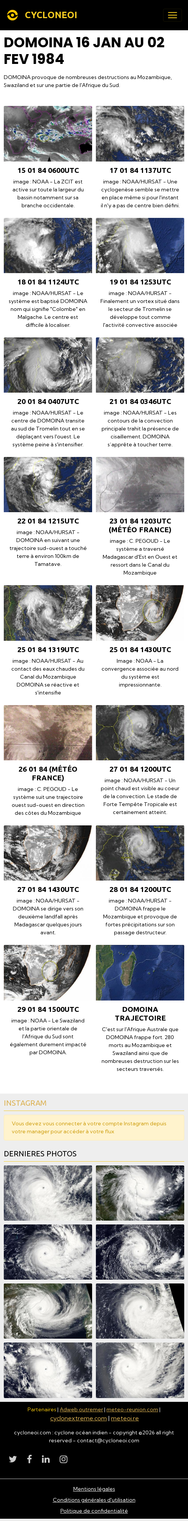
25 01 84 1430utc (140, 649)
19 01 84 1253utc (140, 282)
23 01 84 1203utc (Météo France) (140, 525)
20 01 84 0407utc (48, 401)
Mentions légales (94, 1488)
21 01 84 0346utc (140, 401)
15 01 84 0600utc (48, 170)
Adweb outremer (81, 1409)
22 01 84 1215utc (48, 521)
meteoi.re (125, 1418)
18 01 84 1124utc (48, 282)
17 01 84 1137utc (140, 170)
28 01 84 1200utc (140, 889)
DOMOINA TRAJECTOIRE (140, 1013)
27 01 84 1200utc (140, 769)
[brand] (43, 15)
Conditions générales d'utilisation (94, 1499)
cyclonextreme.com (78, 1418)
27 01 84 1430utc (48, 889)
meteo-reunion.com (132, 1409)
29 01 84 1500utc (48, 1009)
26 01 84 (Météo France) (47, 773)
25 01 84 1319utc (48, 649)
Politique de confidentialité (94, 1510)
